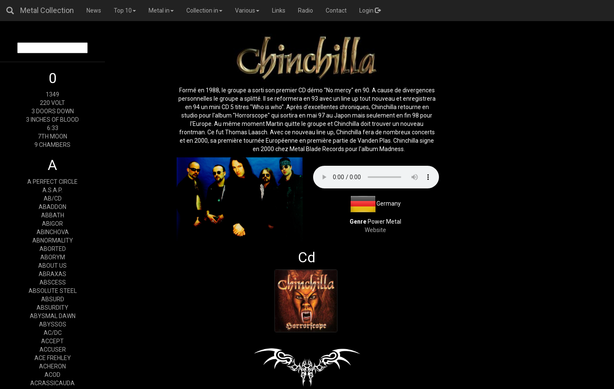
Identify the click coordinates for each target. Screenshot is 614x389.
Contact (336, 10)
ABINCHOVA (53, 232)
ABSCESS (52, 282)
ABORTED (52, 248)
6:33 (52, 128)
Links (278, 10)
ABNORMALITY (52, 240)
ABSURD (52, 299)
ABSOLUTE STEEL (53, 290)
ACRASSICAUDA (52, 383)
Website (375, 230)
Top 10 (125, 10)
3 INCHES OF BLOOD (52, 119)
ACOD (52, 374)
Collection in (204, 10)
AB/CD (53, 198)
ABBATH (52, 215)
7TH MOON (52, 136)
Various (247, 10)
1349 (52, 94)
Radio (305, 10)
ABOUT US (52, 265)
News (93, 10)
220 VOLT (52, 102)
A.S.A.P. (52, 190)
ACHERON (52, 366)
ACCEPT (52, 341)
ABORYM (52, 257)
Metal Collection (47, 10)
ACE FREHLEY (52, 358)
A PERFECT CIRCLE (52, 181)
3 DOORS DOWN (52, 111)
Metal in (161, 10)
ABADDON (52, 207)
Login (370, 10)
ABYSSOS (52, 324)
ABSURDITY (52, 307)
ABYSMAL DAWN (53, 316)
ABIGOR (52, 223)
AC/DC (53, 332)
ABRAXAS (52, 274)
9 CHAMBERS (52, 144)
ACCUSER (52, 349)
